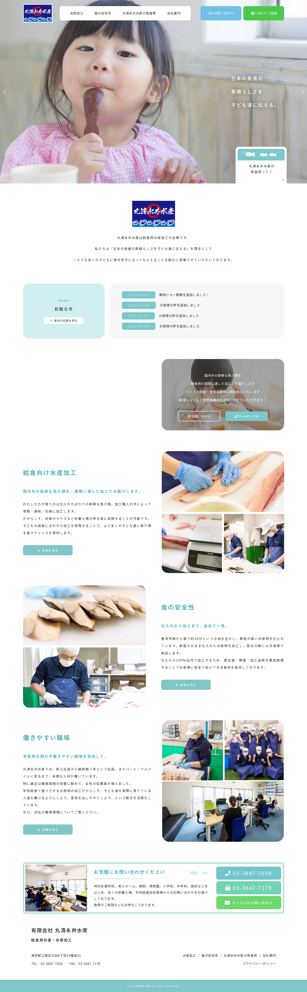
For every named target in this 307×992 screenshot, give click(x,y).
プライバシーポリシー (259, 963)
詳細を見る (47, 550)
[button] (4, 91)
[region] (153, 91)
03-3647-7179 (248, 887)
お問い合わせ (221, 13)
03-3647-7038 (246, 416)
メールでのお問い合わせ (249, 902)
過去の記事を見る (64, 320)
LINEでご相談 (264, 13)
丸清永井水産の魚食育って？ (267, 172)
